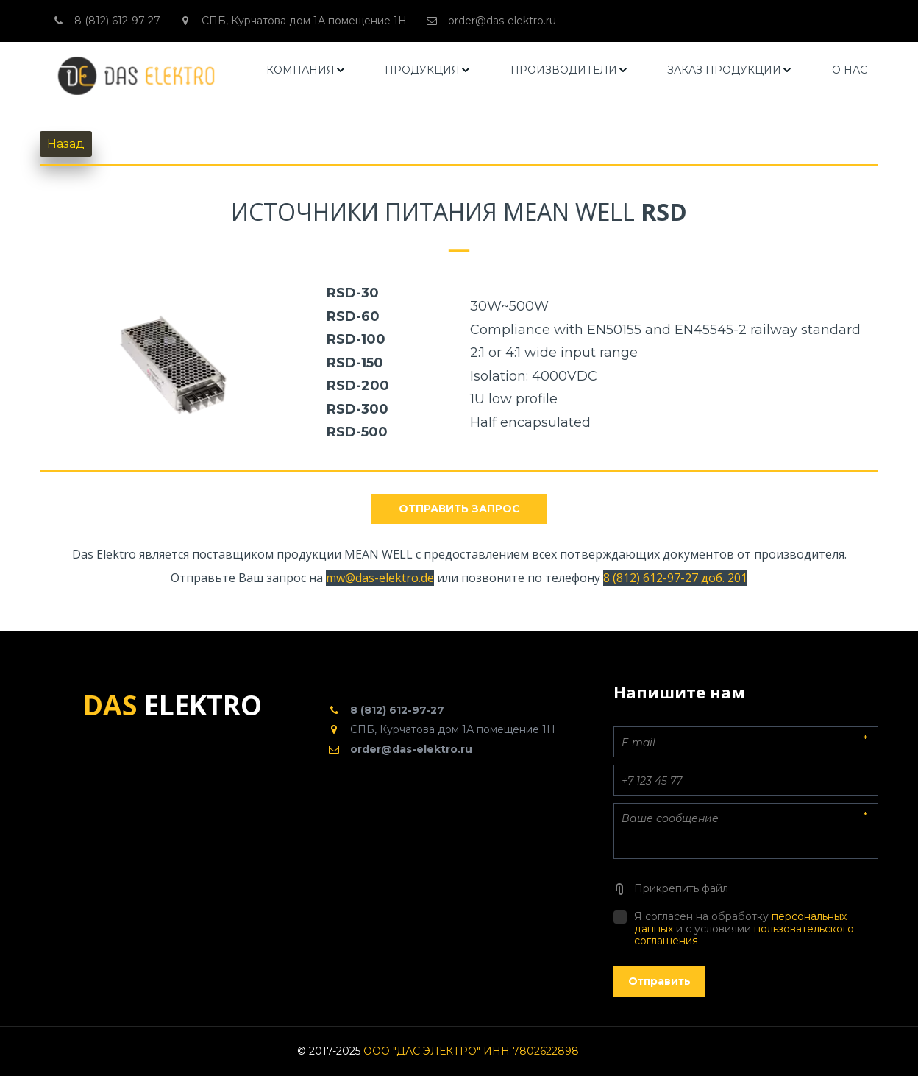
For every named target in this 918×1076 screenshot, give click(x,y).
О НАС (849, 70)
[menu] (567, 70)
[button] (306, 70)
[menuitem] (306, 70)
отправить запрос (459, 508)
